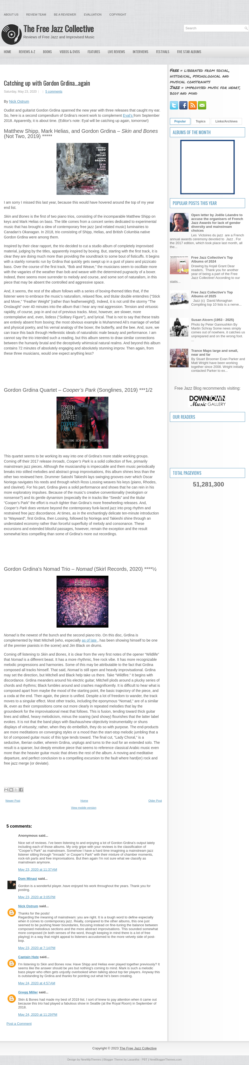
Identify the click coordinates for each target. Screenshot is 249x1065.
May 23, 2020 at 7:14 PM (36, 948)
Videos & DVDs (70, 51)
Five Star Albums (189, 51)
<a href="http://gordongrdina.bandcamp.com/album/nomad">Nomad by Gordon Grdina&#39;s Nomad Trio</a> (82, 774)
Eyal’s (128, 115)
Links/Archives (226, 121)
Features (94, 51)
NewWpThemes (91, 1059)
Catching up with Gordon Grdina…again (47, 83)
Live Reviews (116, 51)
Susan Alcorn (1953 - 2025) (212, 320)
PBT (144, 1059)
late (94, 640)
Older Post (155, 800)
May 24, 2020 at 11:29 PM (37, 1014)
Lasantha (133, 1059)
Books (47, 51)
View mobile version (83, 807)
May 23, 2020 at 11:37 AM (37, 869)
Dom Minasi (27, 879)
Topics (201, 121)
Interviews (140, 51)
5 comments (53, 91)
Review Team (36, 14)
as (84, 640)
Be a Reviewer (65, 14)
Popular (180, 121)
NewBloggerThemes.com (166, 1059)
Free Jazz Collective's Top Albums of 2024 (212, 259)
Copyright (117, 14)
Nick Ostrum (19, 101)
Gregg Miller (28, 992)
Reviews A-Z (27, 51)
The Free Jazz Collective (58, 28)
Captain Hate (28, 957)
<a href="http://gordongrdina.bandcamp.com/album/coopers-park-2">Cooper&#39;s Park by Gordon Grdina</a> (82, 545)
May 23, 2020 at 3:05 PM (36, 897)
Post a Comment (19, 1024)
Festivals (162, 51)
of (89, 640)
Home (7, 51)
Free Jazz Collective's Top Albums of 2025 (212, 294)
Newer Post (12, 800)
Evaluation (92, 14)
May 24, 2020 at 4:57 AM (36, 983)
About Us (11, 14)
